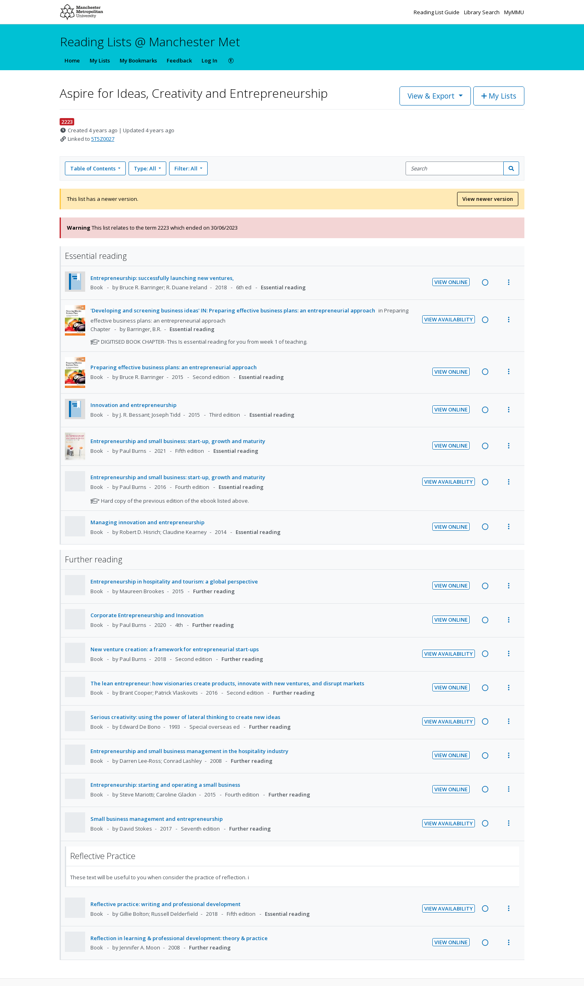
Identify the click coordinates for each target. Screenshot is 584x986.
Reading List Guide (437, 12)
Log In (209, 60)
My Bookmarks (138, 60)
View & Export (432, 96)
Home (72, 60)
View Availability (448, 319)
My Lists (100, 60)
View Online (451, 282)
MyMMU (514, 12)
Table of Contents (93, 168)
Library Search (482, 12)
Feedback (179, 60)
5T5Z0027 (102, 138)
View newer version (487, 198)
